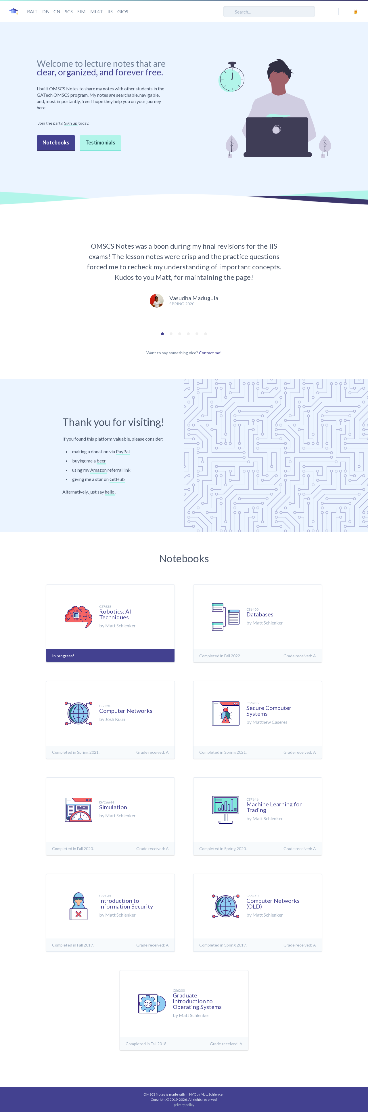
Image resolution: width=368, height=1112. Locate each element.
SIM (81, 11)
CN (56, 11)
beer (101, 460)
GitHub (117, 479)
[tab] (162, 334)
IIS (110, 11)
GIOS (122, 11)
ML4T (96, 11)
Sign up (71, 123)
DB (45, 11)
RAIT (32, 11)
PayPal (123, 451)
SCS (69, 11)
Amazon (98, 470)
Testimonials (100, 142)
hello (110, 491)
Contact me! (210, 352)
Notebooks (56, 142)
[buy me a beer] (355, 11)
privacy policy (184, 1105)
